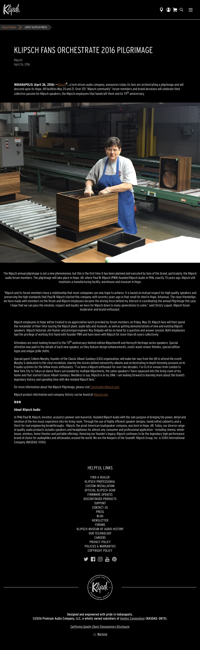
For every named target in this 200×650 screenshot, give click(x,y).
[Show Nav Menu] (191, 10)
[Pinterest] (114, 559)
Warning (100, 634)
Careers (100, 537)
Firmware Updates (100, 494)
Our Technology (100, 533)
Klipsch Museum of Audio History (100, 529)
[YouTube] (107, 559)
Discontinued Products (100, 499)
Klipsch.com (101, 394)
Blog (100, 516)
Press (100, 512)
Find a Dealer (100, 477)
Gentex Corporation (132, 618)
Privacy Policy (100, 542)
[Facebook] (93, 559)
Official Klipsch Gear (100, 490)
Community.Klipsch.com (104, 387)
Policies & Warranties (100, 546)
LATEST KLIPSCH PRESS (36, 27)
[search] (181, 10)
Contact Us (100, 507)
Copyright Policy (100, 550)
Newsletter (100, 520)
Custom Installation (100, 486)
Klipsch (61, 84)
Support (100, 503)
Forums (100, 525)
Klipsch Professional (100, 481)
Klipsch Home (9, 27)
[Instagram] (100, 559)
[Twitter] (86, 559)
